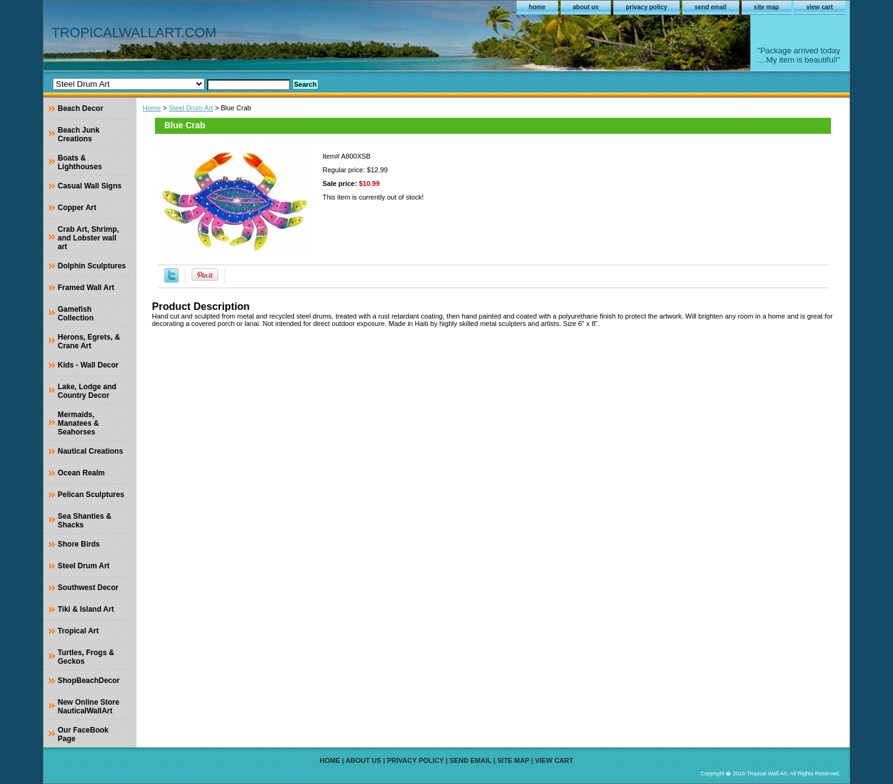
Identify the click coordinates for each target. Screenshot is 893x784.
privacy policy (646, 7)
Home (152, 108)
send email (711, 7)
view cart (819, 7)
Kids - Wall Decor (88, 365)
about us (586, 7)
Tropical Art (78, 631)
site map (767, 7)
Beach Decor (80, 108)
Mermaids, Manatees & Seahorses (78, 423)
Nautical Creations (90, 451)
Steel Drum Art (191, 108)
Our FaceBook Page (83, 734)
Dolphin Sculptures (92, 266)
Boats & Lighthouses (80, 162)
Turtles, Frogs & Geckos (86, 657)
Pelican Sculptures (91, 494)
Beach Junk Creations (78, 134)
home (537, 7)
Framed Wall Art (86, 287)
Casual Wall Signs (90, 186)
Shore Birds (79, 544)
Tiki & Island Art (86, 609)
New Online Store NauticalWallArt (88, 706)
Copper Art (77, 207)
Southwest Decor (88, 587)
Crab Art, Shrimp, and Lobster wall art (88, 238)
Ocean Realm (81, 473)
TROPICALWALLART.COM (133, 32)
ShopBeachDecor (89, 680)
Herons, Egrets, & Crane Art (89, 341)
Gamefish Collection (76, 313)
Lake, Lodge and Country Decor (87, 391)
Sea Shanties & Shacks (85, 520)
